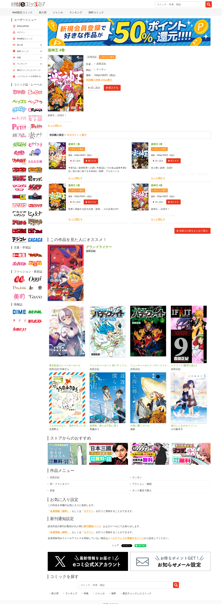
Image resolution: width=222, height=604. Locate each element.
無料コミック (96, 12)
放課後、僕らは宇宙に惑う (104, 425)
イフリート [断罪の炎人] (184, 365)
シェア (115, 545)
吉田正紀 (101, 63)
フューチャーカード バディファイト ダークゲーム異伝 (149, 365)
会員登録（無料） (59, 511)
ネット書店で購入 (141, 490)
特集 (86, 593)
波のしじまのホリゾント (184, 425)
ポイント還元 (108, 57)
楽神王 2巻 (157, 144)
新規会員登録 (23, 26)
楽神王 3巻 (74, 185)
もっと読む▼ (55, 125)
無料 (113, 593)
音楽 (52, 490)
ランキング (75, 12)
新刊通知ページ (92, 526)
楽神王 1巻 (74, 144)
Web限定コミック (22, 12)
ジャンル (58, 12)
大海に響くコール (140, 425)
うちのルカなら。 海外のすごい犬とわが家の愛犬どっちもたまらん (68, 425)
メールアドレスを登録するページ (126, 538)
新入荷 (43, 12)
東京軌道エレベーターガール (64, 365)
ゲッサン (101, 69)
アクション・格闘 (141, 484)
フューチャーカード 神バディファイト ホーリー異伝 (109, 365)
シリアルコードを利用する (29, 76)
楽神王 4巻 (157, 185)
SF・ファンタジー (59, 484)
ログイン (88, 511)
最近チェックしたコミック (137, 593)
